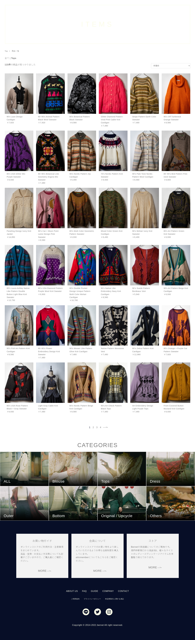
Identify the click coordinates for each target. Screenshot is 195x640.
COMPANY (108, 591)
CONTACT (123, 591)
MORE (42, 570)
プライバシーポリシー (92, 599)
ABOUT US (72, 591)
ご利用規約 (75, 599)
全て (7, 58)
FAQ (84, 591)
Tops (13, 58)
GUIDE (94, 591)
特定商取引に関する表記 (114, 599)
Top (6, 51)
